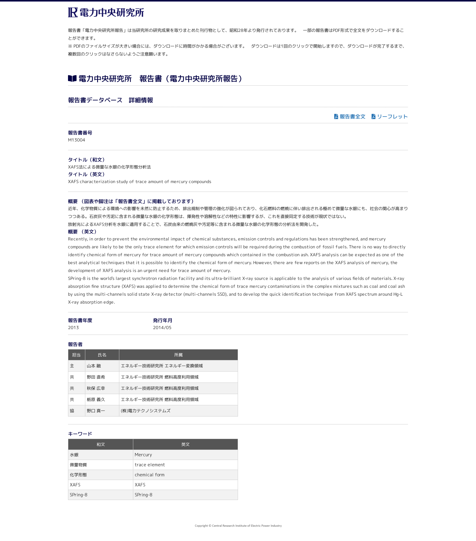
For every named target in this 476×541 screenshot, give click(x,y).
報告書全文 (352, 116)
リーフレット (392, 116)
